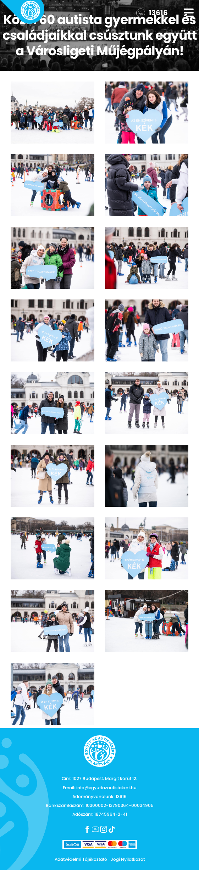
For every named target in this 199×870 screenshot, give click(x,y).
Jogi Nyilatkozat (128, 859)
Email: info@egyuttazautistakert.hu (100, 788)
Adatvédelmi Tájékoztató (81, 859)
